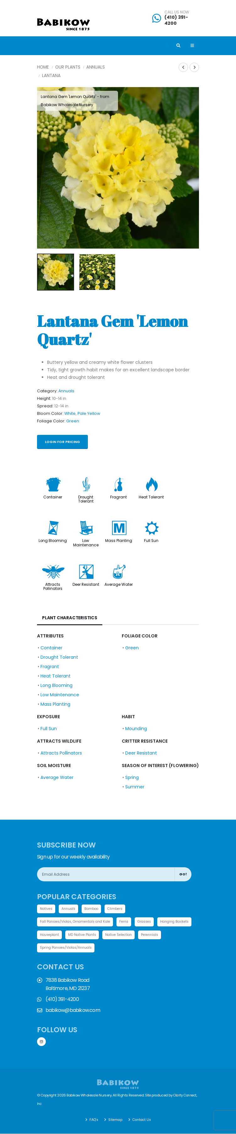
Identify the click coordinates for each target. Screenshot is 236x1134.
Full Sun (151, 540)
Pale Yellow (89, 413)
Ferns (131, 922)
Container (52, 497)
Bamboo (94, 908)
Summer (134, 787)
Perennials (49, 948)
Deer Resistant (85, 584)
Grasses (153, 922)
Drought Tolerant (86, 499)
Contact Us (142, 1119)
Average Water (119, 584)
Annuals (95, 67)
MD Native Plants (125, 935)
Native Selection (163, 935)
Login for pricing (62, 441)
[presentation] (45, 168)
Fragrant (118, 497)
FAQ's (92, 1119)
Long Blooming (53, 540)
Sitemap (114, 1119)
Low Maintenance (86, 542)
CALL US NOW (176, 12)
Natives (46, 908)
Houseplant (90, 935)
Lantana (51, 76)
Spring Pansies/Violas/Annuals (96, 948)
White (70, 413)
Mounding (136, 728)
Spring (132, 777)
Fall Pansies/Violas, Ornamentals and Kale (78, 922)
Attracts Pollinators (52, 586)
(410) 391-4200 (176, 20)
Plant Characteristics (70, 618)
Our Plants (67, 67)
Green (72, 421)
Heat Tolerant (151, 497)
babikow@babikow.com (73, 1011)
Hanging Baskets (55, 935)
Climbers (119, 908)
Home (43, 67)
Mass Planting (118, 540)
